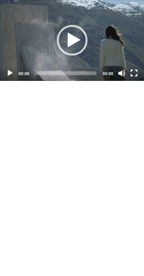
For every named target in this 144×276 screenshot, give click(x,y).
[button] (72, 40)
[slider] (65, 73)
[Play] (10, 73)
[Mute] (122, 73)
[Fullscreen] (134, 73)
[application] (72, 40)
